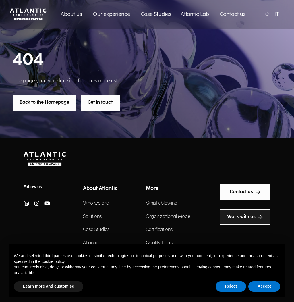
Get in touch (100, 102)
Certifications (159, 229)
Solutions (92, 216)
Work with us (245, 217)
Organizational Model (168, 216)
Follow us (33, 186)
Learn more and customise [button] (48, 286)
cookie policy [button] (53, 261)
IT (276, 14)
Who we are (96, 203)
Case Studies (96, 229)
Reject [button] (231, 286)
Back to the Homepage (44, 102)
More (152, 188)
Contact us (245, 192)
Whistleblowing (161, 203)
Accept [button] (264, 286)
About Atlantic (100, 188)
